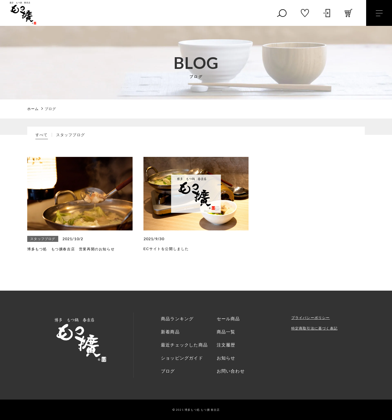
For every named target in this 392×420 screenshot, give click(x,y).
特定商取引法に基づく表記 (314, 328)
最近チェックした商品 (184, 345)
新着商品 (170, 332)
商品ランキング (177, 318)
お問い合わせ (231, 371)
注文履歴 (226, 345)
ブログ (168, 371)
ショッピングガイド (182, 358)
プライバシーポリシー (310, 318)
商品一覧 (226, 332)
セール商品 (228, 318)
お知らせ (226, 358)
